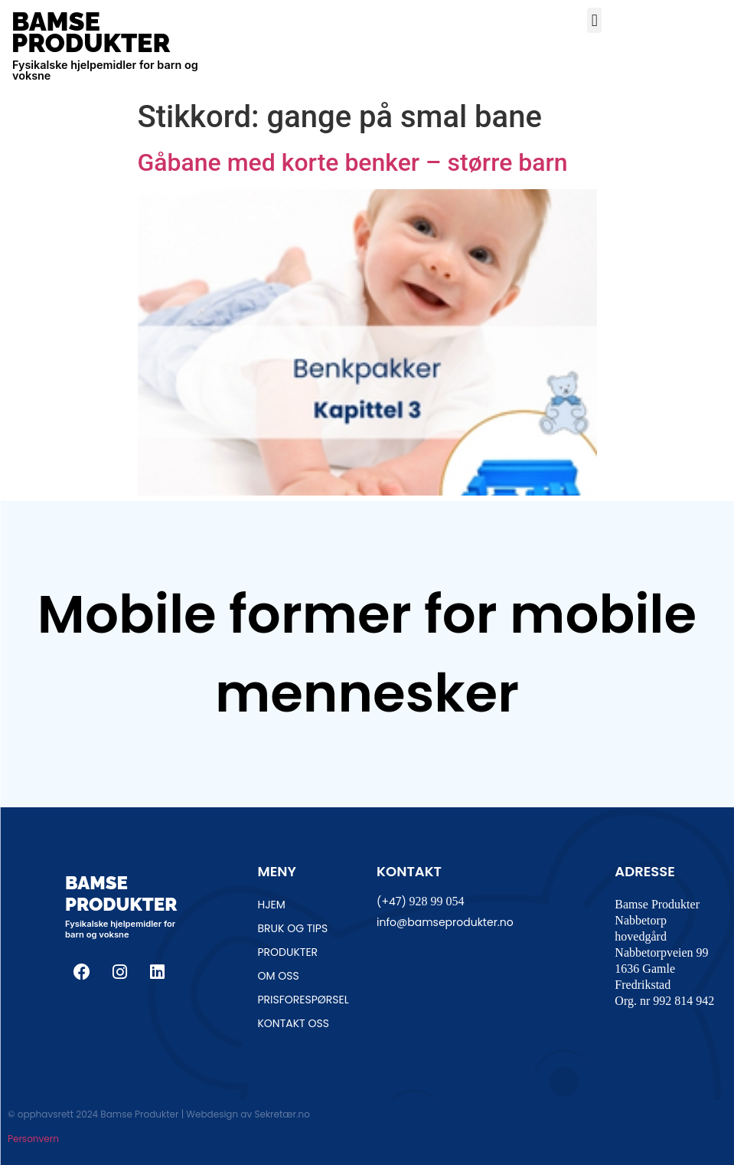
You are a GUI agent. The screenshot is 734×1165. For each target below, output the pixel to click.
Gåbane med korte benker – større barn (353, 162)
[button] (594, 20)
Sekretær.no (281, 1114)
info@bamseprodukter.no (445, 922)
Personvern (33, 1138)
